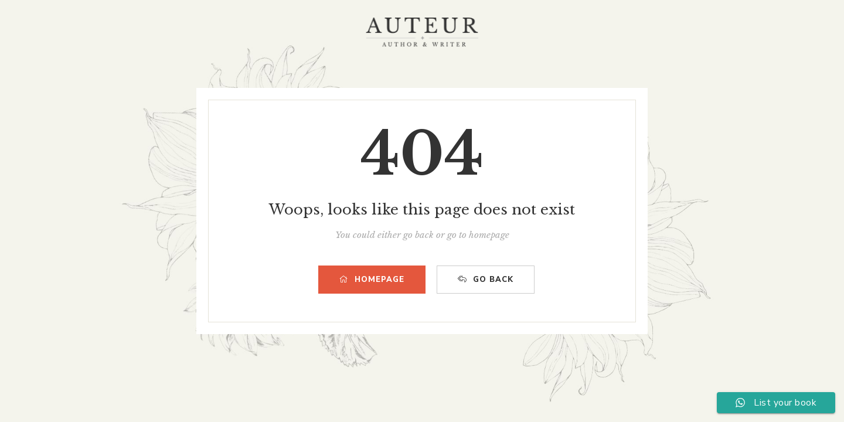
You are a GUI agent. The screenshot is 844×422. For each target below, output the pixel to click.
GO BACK (485, 279)
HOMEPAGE (371, 279)
